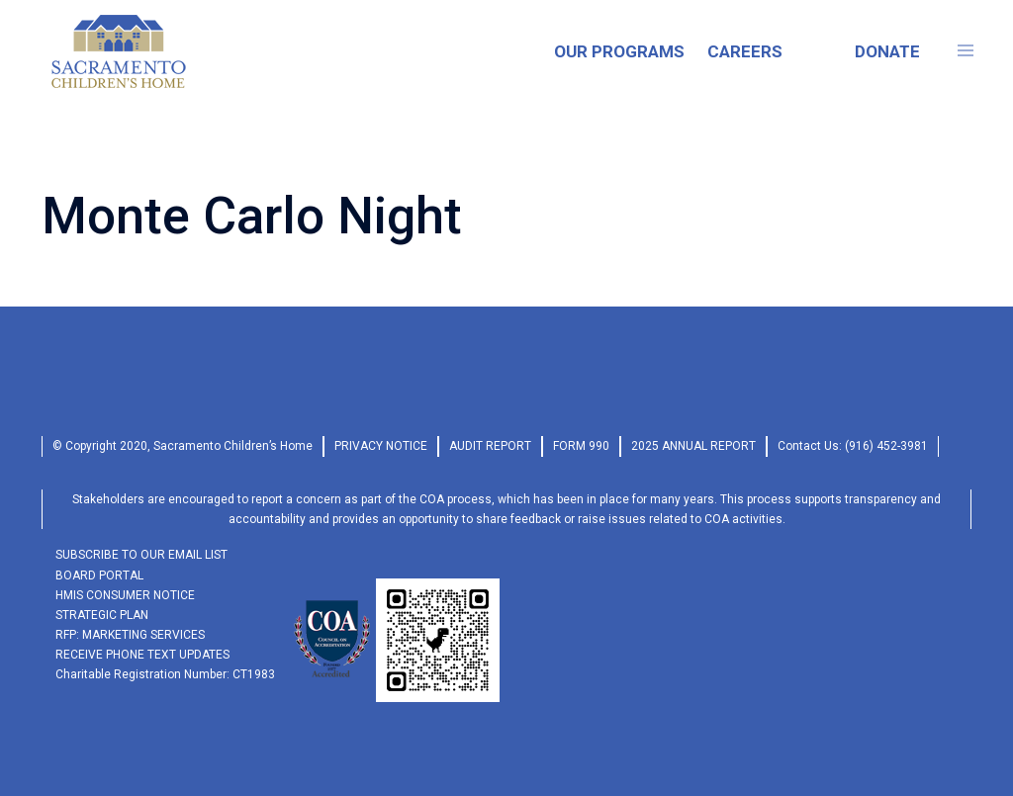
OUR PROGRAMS (619, 51)
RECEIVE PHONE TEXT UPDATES (142, 655)
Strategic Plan (101, 615)
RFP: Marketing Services (130, 635)
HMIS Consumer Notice (125, 595)
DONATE (887, 51)
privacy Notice (380, 446)
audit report (490, 446)
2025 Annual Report (693, 446)
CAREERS (745, 51)
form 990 (581, 446)
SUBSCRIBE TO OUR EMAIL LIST (141, 555)
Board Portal (99, 575)
